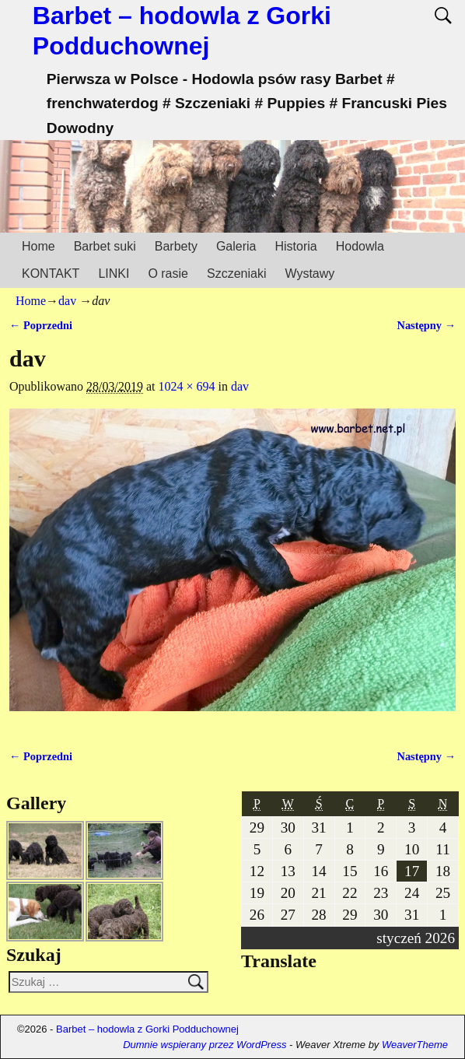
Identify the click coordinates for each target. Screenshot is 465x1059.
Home (38, 246)
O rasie (168, 273)
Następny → (426, 325)
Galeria (236, 246)
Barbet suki (105, 246)
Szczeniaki (236, 273)
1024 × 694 (187, 386)
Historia (295, 246)
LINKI (113, 273)
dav (67, 300)
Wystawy (309, 273)
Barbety (176, 246)
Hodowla (360, 246)
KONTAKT (50, 273)
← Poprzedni (40, 325)
